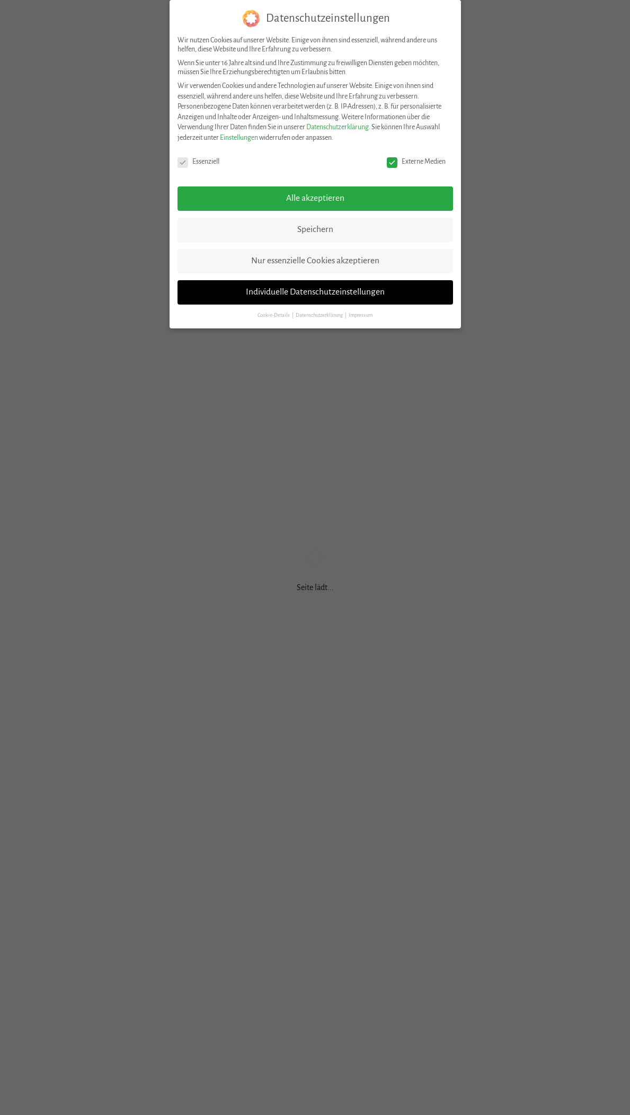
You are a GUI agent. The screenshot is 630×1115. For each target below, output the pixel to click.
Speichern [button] (315, 229)
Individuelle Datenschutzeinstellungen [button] (315, 292)
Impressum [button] (360, 315)
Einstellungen (239, 137)
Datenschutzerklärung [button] (320, 315)
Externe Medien (416, 161)
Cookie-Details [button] (274, 315)
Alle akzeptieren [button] (315, 198)
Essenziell (198, 161)
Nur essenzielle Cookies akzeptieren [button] (315, 260)
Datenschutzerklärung (337, 127)
